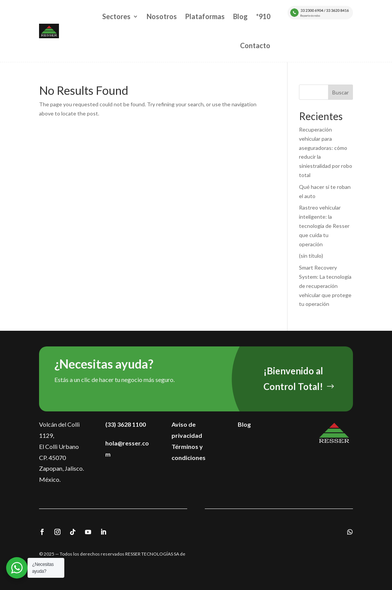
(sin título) (311, 255)
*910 (263, 16)
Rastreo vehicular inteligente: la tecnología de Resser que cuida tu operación (324, 225)
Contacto (255, 45)
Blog (240, 16)
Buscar (340, 92)
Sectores (116, 16)
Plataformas (205, 16)
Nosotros (162, 16)
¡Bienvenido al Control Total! (293, 378)
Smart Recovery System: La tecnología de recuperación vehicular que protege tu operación (325, 285)
